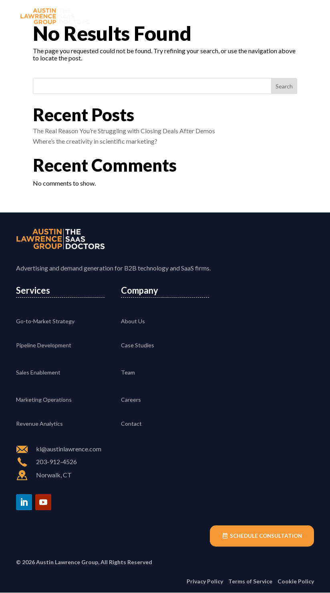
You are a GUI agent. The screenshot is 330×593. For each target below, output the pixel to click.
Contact (131, 423)
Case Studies (137, 345)
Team (128, 372)
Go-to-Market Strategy (45, 321)
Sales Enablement (38, 372)
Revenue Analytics (39, 423)
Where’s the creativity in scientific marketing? (95, 141)
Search (284, 86)
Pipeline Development (43, 345)
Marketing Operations (44, 399)
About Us (133, 321)
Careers (131, 399)
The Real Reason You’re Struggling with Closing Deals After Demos (124, 130)
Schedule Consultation (264, 536)
